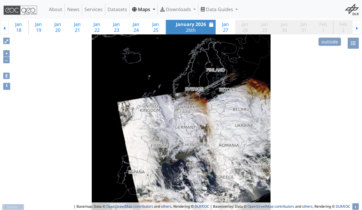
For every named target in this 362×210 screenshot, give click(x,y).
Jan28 (245, 27)
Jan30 (284, 27)
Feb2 (343, 27)
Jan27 (225, 27)
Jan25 (155, 27)
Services (93, 9)
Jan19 (38, 27)
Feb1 (323, 27)
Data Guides (217, 9)
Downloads (176, 9)
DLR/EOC (202, 206)
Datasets (117, 9)
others (166, 206)
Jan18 (18, 27)
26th (195, 27)
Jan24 (136, 27)
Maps (141, 9)
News (73, 9)
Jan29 (264, 27)
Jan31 (303, 27)
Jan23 (116, 27)
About (55, 9)
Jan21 (77, 27)
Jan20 (57, 27)
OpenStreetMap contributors (129, 206)
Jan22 (96, 27)
